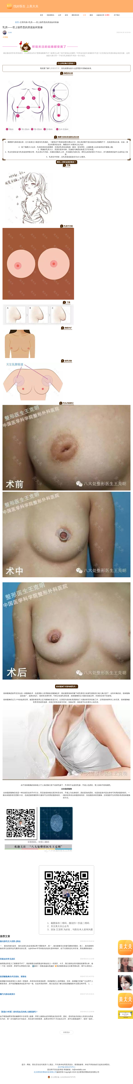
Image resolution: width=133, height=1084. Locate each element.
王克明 (10, 32)
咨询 (66, 15)
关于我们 (117, 15)
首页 (41, 15)
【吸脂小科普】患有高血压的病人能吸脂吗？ (19, 1012)
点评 (59, 15)
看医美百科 (75, 15)
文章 (84, 15)
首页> (17, 22)
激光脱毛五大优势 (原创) (10, 941)
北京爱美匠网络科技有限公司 (45, 1072)
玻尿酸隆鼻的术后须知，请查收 (13, 976)
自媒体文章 (103, 15)
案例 (91, 15)
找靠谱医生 (50, 15)
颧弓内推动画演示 (7, 994)
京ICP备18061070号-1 (66, 1067)
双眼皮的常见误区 (7, 959)
